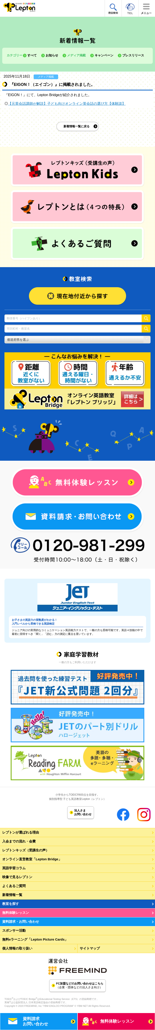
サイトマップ (90, 948)
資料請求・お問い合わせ (20, 921)
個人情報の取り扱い (17, 948)
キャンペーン (104, 55)
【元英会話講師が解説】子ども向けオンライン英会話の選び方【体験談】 (67, 103)
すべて (32, 55)
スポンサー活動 (14, 930)
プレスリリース (133, 55)
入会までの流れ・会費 (19, 841)
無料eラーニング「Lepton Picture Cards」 (35, 939)
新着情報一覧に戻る (76, 126)
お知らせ (52, 55)
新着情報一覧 (12, 895)
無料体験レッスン (15, 912)
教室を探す (10, 904)
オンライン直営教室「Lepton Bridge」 (32, 859)
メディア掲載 (76, 55)
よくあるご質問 (14, 886)
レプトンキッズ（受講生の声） (25, 850)
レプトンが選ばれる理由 (20, 832)
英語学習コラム (14, 868)
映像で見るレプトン (17, 877)
